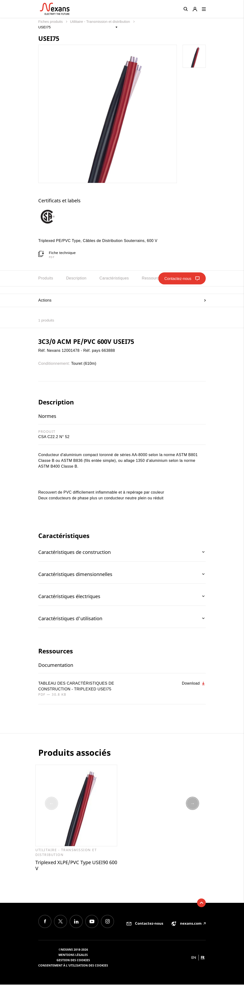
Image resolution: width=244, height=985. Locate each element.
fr (203, 958)
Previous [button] (51, 804)
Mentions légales (73, 955)
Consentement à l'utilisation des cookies (73, 966)
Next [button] (192, 804)
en (193, 958)
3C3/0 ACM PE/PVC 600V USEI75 (86, 341)
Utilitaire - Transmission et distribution (100, 21)
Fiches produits (51, 21)
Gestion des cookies (73, 961)
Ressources (152, 278)
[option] (52, 216)
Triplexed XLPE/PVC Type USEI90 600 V (76, 865)
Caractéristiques (114, 278)
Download (194, 683)
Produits (45, 278)
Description (76, 278)
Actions (122, 300)
